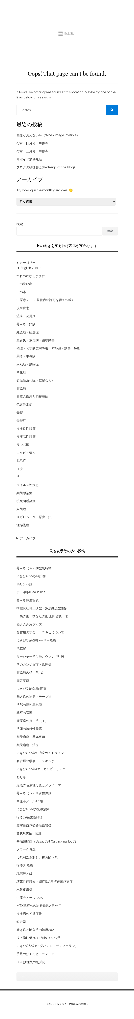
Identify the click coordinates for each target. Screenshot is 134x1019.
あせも (21, 777)
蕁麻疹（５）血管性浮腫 (33, 793)
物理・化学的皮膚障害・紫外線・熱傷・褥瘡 (48, 348)
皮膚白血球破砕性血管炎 (33, 825)
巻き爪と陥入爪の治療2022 (36, 930)
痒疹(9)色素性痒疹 (29, 817)
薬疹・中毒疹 (26, 356)
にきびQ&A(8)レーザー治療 (36, 640)
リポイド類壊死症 (29, 159)
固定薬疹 (22, 681)
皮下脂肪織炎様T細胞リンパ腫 (38, 938)
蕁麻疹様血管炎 (27, 600)
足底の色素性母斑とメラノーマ (38, 785)
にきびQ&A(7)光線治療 (32, 809)
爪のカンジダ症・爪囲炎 (33, 664)
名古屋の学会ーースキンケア (37, 761)
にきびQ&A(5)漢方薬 (31, 576)
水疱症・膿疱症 (27, 364)
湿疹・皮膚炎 (26, 316)
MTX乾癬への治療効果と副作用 (39, 905)
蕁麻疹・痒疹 (26, 324)
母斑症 (21, 420)
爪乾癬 (21, 648)
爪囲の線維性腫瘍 (29, 729)
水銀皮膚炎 (24, 889)
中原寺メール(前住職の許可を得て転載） (45, 300)
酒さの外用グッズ (29, 624)
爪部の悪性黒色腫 (29, 705)
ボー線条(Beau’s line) (31, 592)
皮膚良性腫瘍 (26, 429)
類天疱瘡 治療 (27, 745)
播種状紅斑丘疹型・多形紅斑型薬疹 (41, 608)
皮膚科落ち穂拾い (67, 9)
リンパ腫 (22, 445)
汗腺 (19, 469)
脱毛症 (21, 461)
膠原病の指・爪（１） (32, 721)
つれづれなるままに (30, 276)
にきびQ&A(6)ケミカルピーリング (41, 769)
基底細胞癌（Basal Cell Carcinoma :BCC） (47, 841)
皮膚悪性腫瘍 (26, 436)
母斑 (19, 413)
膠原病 (21, 388)
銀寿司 (21, 922)
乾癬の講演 (24, 713)
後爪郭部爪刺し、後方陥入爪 (37, 857)
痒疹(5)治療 (24, 865)
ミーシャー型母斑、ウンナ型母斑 (40, 656)
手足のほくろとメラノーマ (35, 954)
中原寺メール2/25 (29, 801)
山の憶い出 (24, 284)
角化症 (21, 372)
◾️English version (29, 268)
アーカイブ (28, 538)
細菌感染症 (24, 493)
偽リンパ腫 (24, 584)
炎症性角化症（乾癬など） (35, 380)
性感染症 (22, 525)
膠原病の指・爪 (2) (29, 672)
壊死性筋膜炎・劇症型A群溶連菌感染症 (44, 882)
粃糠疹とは (24, 873)
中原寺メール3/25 (29, 898)
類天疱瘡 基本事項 (30, 737)
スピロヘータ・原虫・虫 (33, 517)
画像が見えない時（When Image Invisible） (48, 135)
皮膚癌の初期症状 (29, 914)
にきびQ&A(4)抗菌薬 (31, 688)
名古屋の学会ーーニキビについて (40, 632)
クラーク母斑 (26, 849)
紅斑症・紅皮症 (27, 332)
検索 (19, 224)
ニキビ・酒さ (26, 453)
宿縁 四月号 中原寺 (32, 143)
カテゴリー (28, 263)
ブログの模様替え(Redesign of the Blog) (45, 167)
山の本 (21, 292)
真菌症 (21, 509)
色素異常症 (24, 404)
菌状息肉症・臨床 (29, 833)
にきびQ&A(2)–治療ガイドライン (40, 753)
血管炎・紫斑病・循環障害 (35, 340)
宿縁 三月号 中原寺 (32, 151)
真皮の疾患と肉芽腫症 (32, 396)
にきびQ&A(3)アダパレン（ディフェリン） (47, 946)
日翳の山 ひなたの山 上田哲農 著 (42, 616)
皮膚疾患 (22, 308)
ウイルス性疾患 (27, 485)
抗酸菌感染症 (26, 501)
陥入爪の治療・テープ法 (33, 697)
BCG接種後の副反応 (30, 962)
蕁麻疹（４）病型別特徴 (33, 568)
